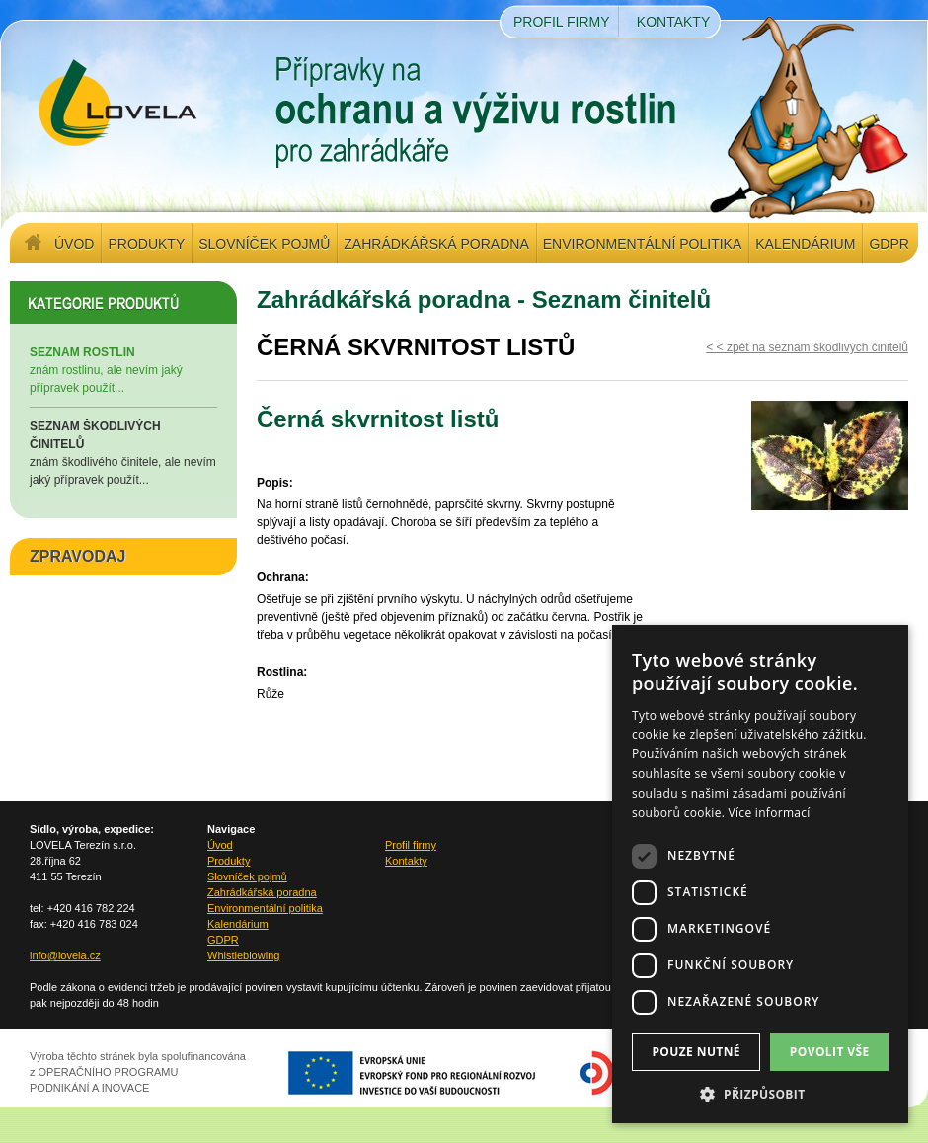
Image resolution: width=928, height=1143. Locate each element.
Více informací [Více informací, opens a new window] (770, 812)
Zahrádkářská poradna (436, 244)
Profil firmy (561, 22)
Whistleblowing (243, 955)
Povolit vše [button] (830, 1051)
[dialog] (760, 874)
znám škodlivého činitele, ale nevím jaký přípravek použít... (123, 452)
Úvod (74, 244)
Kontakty (673, 22)
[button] (760, 1094)
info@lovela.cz (65, 955)
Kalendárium (805, 244)
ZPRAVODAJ (78, 556)
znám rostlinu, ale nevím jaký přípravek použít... (123, 369)
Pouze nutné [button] (696, 1051)
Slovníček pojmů (264, 244)
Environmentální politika (642, 244)
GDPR (888, 244)
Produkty (146, 244)
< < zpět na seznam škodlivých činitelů (807, 347)
